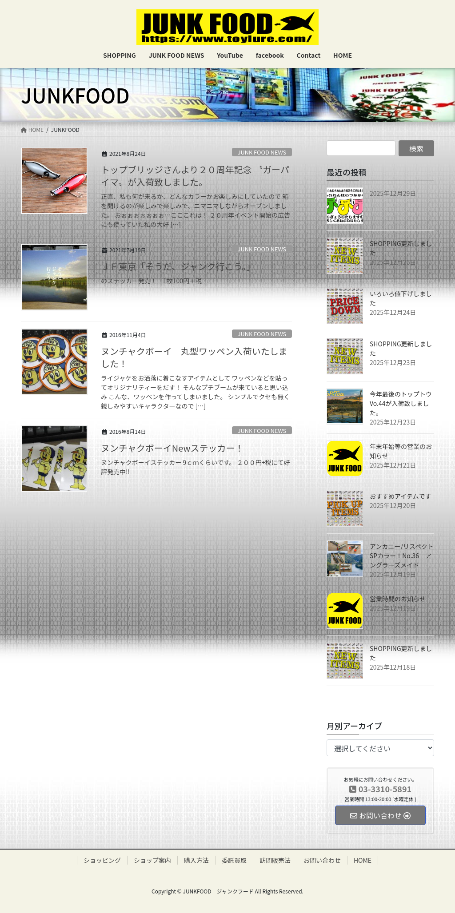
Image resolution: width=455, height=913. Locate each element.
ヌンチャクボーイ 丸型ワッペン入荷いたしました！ (194, 357)
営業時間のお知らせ (398, 598)
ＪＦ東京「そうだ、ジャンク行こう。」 (178, 266)
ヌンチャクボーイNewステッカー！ (172, 447)
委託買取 (234, 860)
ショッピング (102, 860)
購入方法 (196, 860)
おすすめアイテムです (400, 496)
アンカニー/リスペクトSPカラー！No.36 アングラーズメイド (402, 555)
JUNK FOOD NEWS (262, 152)
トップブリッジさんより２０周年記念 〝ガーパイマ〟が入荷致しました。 (195, 175)
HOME (362, 860)
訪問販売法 (275, 860)
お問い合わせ (322, 860)
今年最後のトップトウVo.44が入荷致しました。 (401, 403)
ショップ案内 (152, 860)
